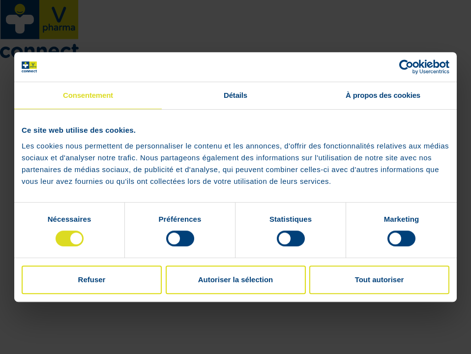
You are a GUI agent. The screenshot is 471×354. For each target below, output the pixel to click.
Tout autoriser (379, 279)
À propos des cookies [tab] (383, 95)
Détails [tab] (235, 95)
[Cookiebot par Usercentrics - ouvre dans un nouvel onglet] (406, 66)
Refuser (92, 279)
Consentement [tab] (88, 95)
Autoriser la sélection (235, 279)
